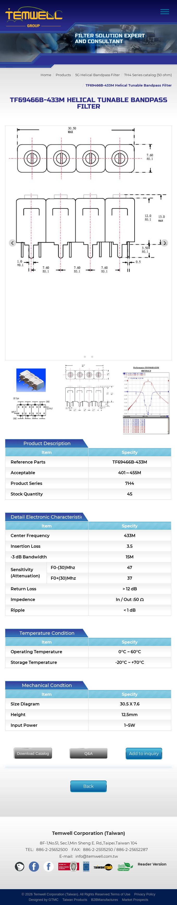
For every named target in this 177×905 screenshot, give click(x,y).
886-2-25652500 (52, 849)
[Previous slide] (12, 243)
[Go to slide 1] (85, 357)
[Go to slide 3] (92, 357)
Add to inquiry (144, 753)
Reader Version (152, 864)
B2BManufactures (104, 900)
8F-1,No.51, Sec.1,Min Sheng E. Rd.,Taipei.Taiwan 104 (88, 843)
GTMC (53, 900)
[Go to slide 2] (88, 356)
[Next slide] (164, 243)
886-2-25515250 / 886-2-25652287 (115, 849)
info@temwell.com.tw (96, 856)
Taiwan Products (74, 900)
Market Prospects (135, 900)
